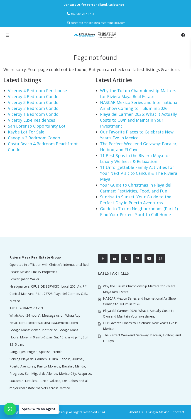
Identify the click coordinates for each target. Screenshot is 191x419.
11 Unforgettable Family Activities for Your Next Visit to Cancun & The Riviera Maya (138, 173)
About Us (136, 412)
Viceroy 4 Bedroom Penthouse (37, 90)
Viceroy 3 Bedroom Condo (33, 102)
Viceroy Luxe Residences (31, 120)
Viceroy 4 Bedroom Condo (33, 96)
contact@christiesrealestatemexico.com (98, 23)
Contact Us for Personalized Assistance (94, 4)
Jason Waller (30, 279)
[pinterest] (137, 258)
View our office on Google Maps (54, 330)
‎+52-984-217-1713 (82, 14)
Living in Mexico (157, 412)
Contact (178, 412)
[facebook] (103, 258)
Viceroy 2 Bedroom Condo (33, 108)
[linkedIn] (114, 258)
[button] (31, 409)
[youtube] (149, 258)
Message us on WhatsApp (61, 315)
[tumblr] (126, 258)
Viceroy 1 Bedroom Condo (33, 114)
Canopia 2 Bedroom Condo (34, 137)
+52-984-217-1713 (29, 308)
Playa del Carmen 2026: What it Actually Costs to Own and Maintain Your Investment (138, 120)
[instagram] (160, 258)
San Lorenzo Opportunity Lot (37, 126)
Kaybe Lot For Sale (26, 132)
